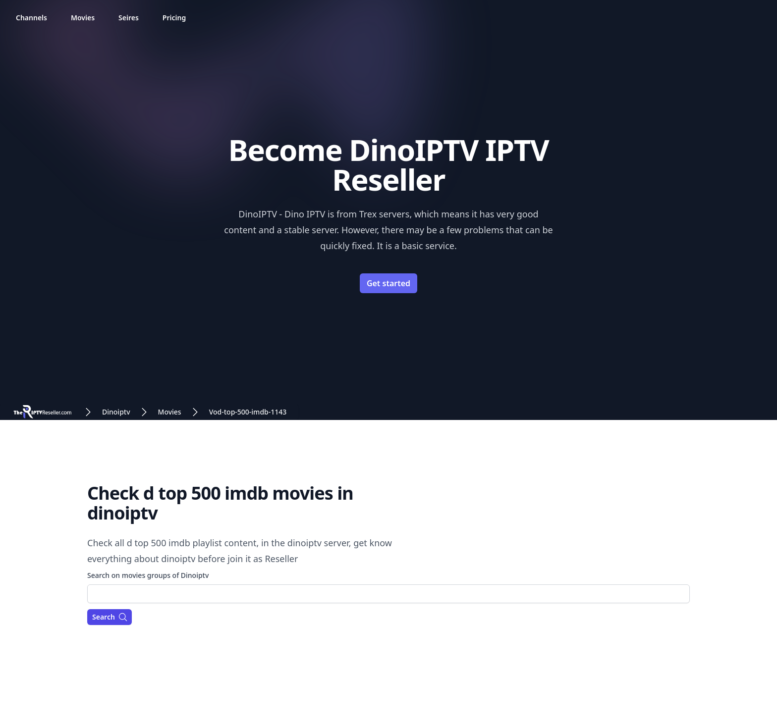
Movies (83, 17)
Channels (31, 17)
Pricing (174, 17)
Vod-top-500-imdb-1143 (248, 411)
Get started (388, 283)
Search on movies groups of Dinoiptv (148, 575)
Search (110, 617)
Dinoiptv (116, 411)
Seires (128, 17)
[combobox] (388, 593)
